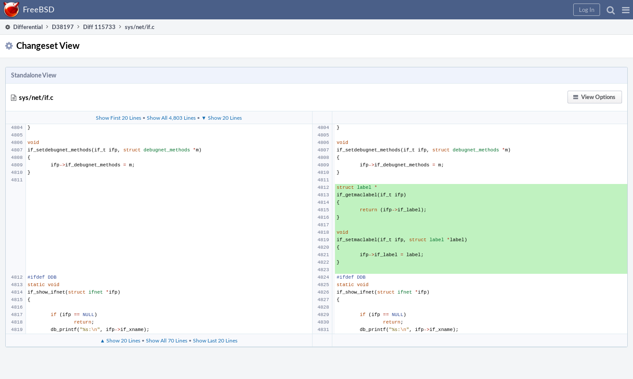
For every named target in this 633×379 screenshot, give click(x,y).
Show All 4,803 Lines (171, 117)
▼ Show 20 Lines (221, 117)
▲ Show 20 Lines (120, 340)
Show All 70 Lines (166, 340)
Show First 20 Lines (118, 117)
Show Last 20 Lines (215, 340)
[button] (625, 9)
